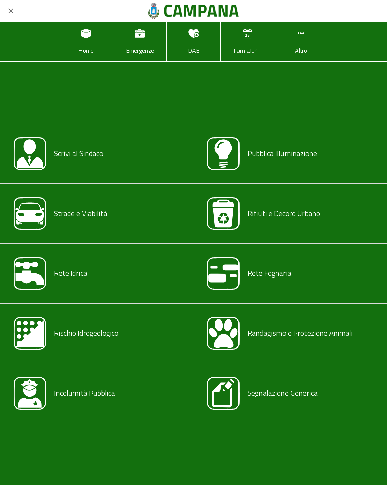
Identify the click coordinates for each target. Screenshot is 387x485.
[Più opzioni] (301, 41)
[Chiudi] (11, 11)
